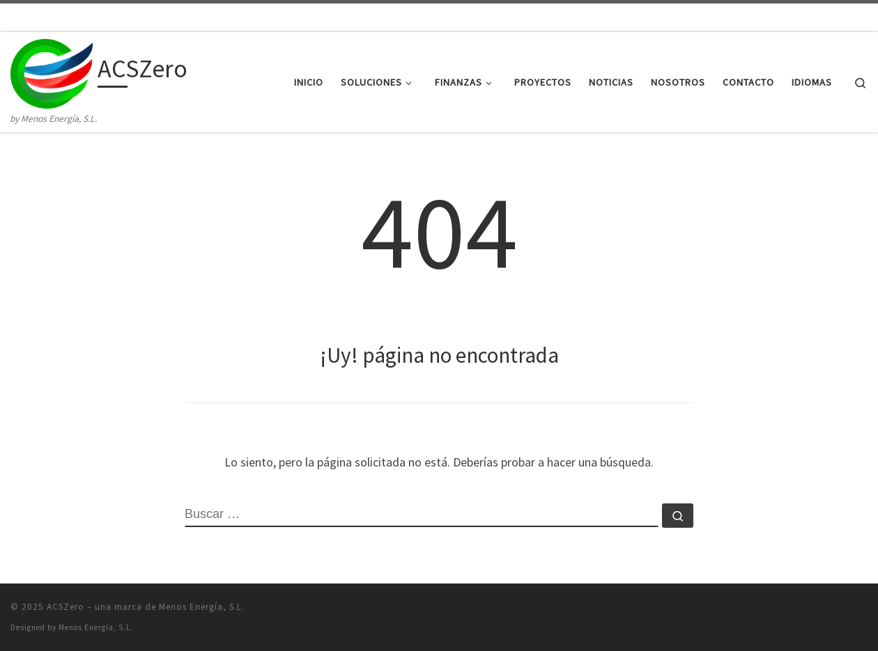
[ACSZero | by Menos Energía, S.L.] (51, 71)
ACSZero (65, 607)
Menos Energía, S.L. (96, 627)
